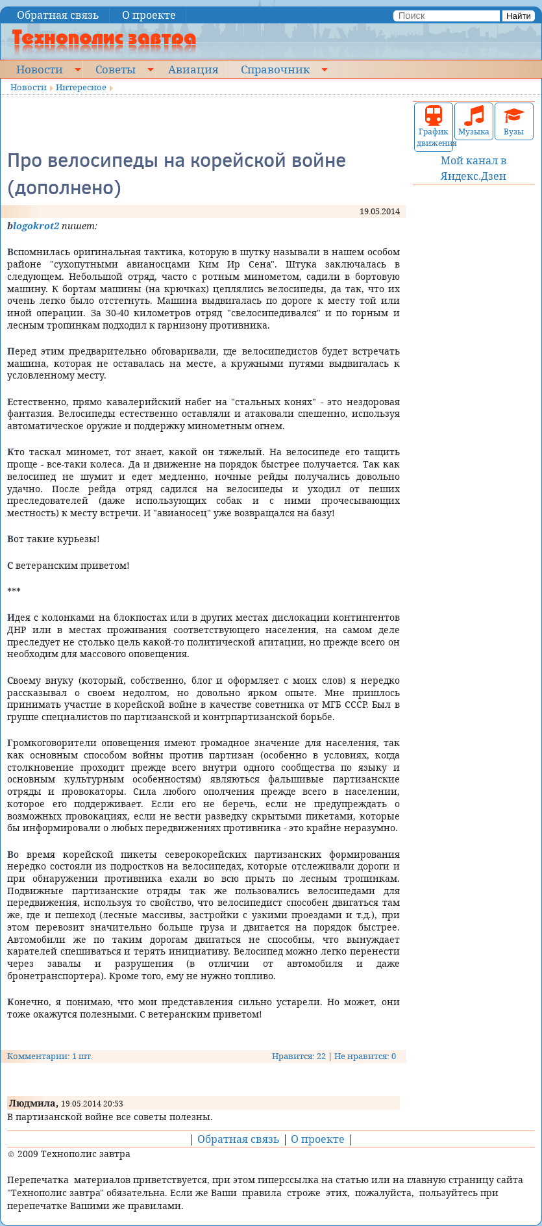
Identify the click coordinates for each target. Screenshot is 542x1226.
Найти (518, 16)
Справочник (275, 69)
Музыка (473, 121)
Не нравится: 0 (365, 1056)
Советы (115, 69)
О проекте (149, 15)
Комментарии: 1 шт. (49, 1056)
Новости (39, 69)
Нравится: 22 (299, 1056)
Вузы (514, 121)
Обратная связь (58, 15)
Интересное (81, 87)
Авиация (193, 69)
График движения (433, 127)
